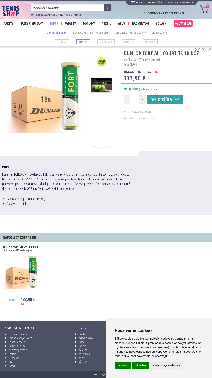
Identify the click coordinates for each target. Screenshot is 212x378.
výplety (82, 346)
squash (82, 358)
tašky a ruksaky (86, 338)
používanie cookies (17, 342)
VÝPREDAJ (83, 362)
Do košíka (161, 99)
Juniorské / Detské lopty (130, 32)
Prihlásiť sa (155, 2)
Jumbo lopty (159, 32)
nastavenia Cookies (17, 346)
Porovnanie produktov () (166, 13)
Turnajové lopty (55, 32)
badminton (84, 354)
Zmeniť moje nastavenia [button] (166, 365)
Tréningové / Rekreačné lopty (91, 32)
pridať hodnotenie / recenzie (142, 118)
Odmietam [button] (141, 365)
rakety (82, 334)
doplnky (83, 350)
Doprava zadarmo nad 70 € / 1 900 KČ (58, 15)
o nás (10, 362)
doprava (12, 354)
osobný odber (14, 358)
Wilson (128, 42)
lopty (81, 342)
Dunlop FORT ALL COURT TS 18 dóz (21, 247)
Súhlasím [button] (123, 365)
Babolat (62, 42)
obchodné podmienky (19, 334)
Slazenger (106, 42)
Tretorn (150, 42)
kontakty (12, 366)
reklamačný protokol (18, 350)
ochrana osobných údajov (20, 338)
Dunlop (83, 42)
